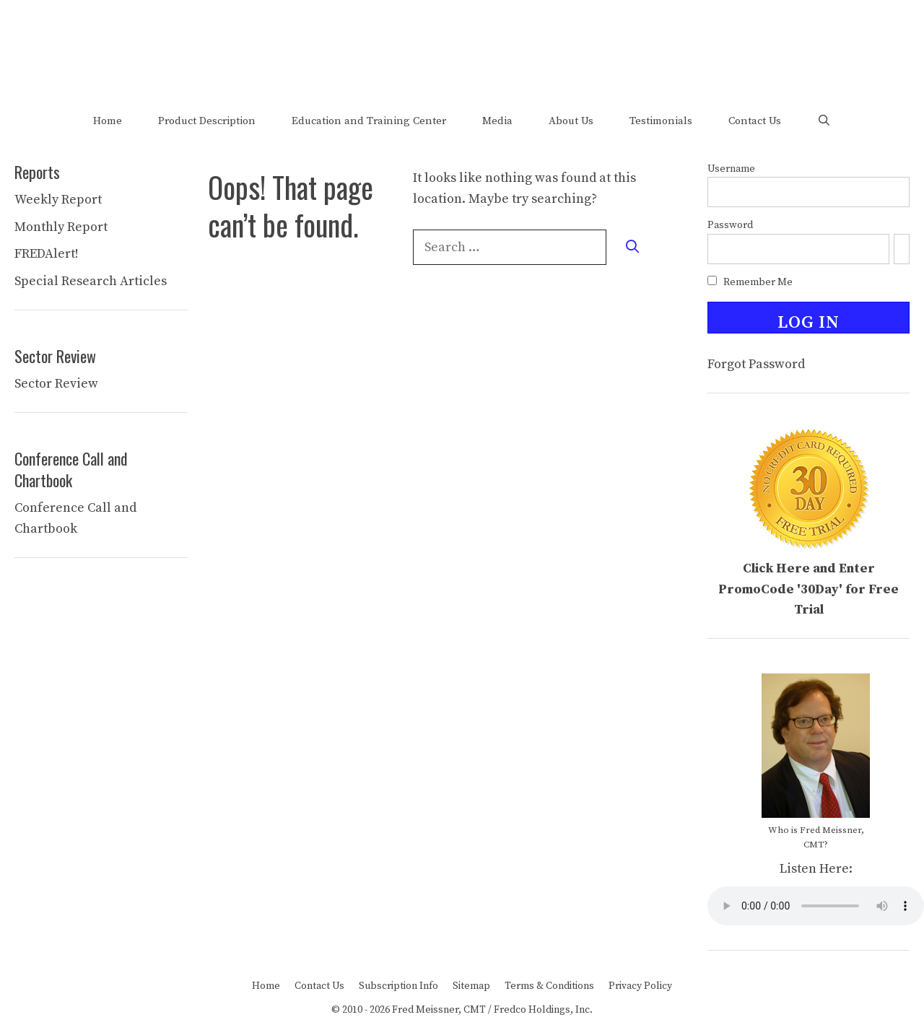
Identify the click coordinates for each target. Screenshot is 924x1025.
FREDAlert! (46, 253)
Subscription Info (398, 986)
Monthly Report (61, 227)
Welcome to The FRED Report (462, 42)
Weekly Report (58, 199)
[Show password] (902, 249)
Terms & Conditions (549, 986)
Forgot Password (756, 364)
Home (107, 121)
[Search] (632, 247)
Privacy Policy (640, 986)
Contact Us (754, 121)
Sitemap (471, 986)
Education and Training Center (369, 121)
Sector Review (56, 383)
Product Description (207, 121)
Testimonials (660, 121)
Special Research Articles (90, 281)
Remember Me (750, 282)
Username (731, 168)
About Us (571, 121)
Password (730, 225)
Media (497, 121)
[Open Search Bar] (824, 121)
